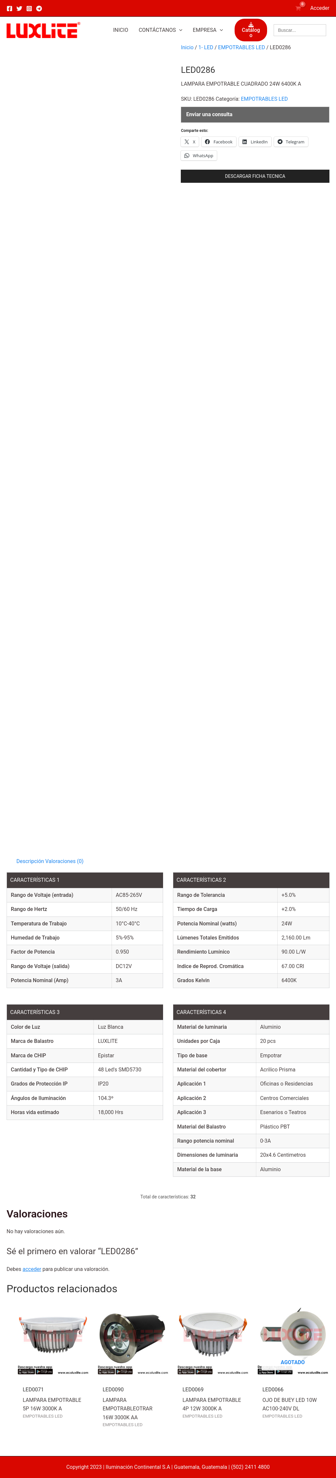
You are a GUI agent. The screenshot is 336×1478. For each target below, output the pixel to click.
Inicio (187, 47)
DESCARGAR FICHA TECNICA (255, 176)
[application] (179, 30)
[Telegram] (39, 8)
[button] (161, 30)
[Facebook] (9, 8)
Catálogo (251, 30)
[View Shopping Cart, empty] (298, 8)
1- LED (205, 47)
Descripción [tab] (30, 861)
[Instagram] (29, 8)
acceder (32, 1269)
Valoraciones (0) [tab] (64, 861)
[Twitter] (19, 8)
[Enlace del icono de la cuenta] (319, 8)
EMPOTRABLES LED (241, 47)
